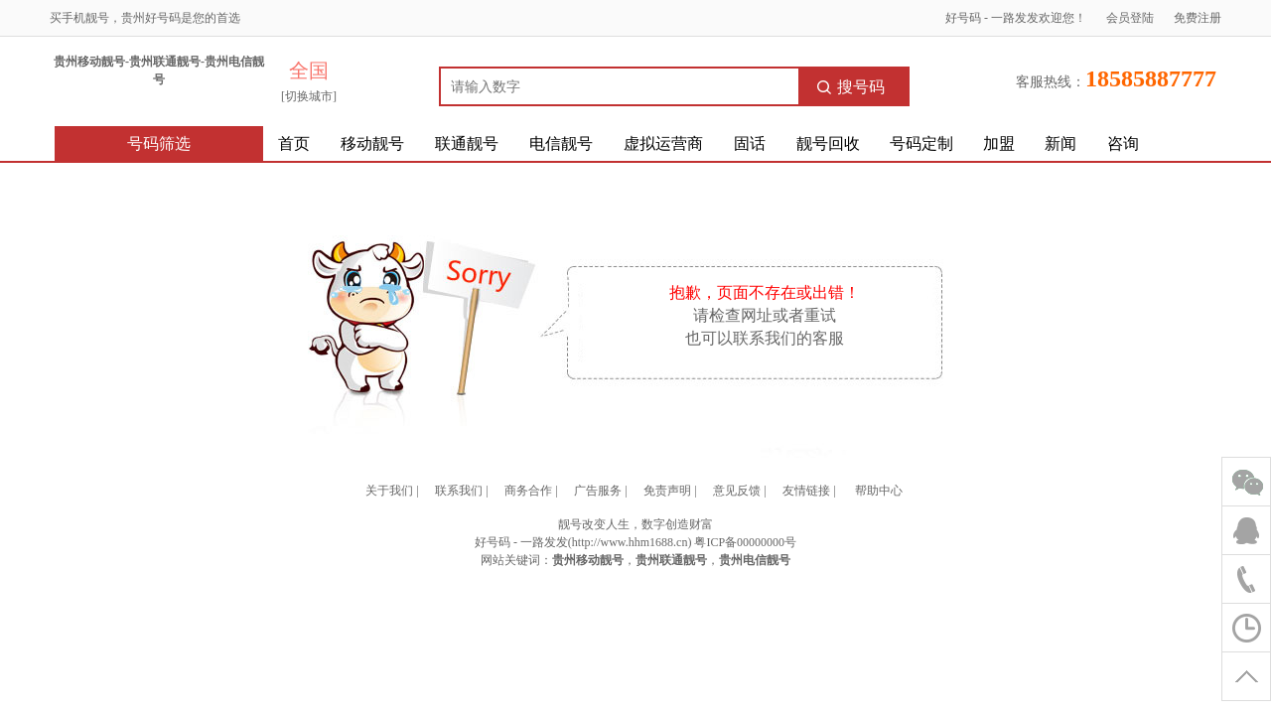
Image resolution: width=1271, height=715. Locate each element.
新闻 (1060, 143)
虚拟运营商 (663, 143)
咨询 (1123, 143)
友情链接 (806, 491)
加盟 (999, 143)
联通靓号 (466, 143)
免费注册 (1197, 18)
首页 (294, 143)
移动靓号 (372, 143)
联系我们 (459, 491)
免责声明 (667, 491)
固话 (750, 143)
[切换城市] (309, 96)
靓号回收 (828, 143)
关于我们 (389, 491)
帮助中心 (879, 491)
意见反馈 (737, 491)
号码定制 (921, 143)
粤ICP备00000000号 (745, 542)
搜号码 (851, 86)
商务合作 (528, 491)
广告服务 (598, 491)
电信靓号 (561, 143)
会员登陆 (1130, 18)
